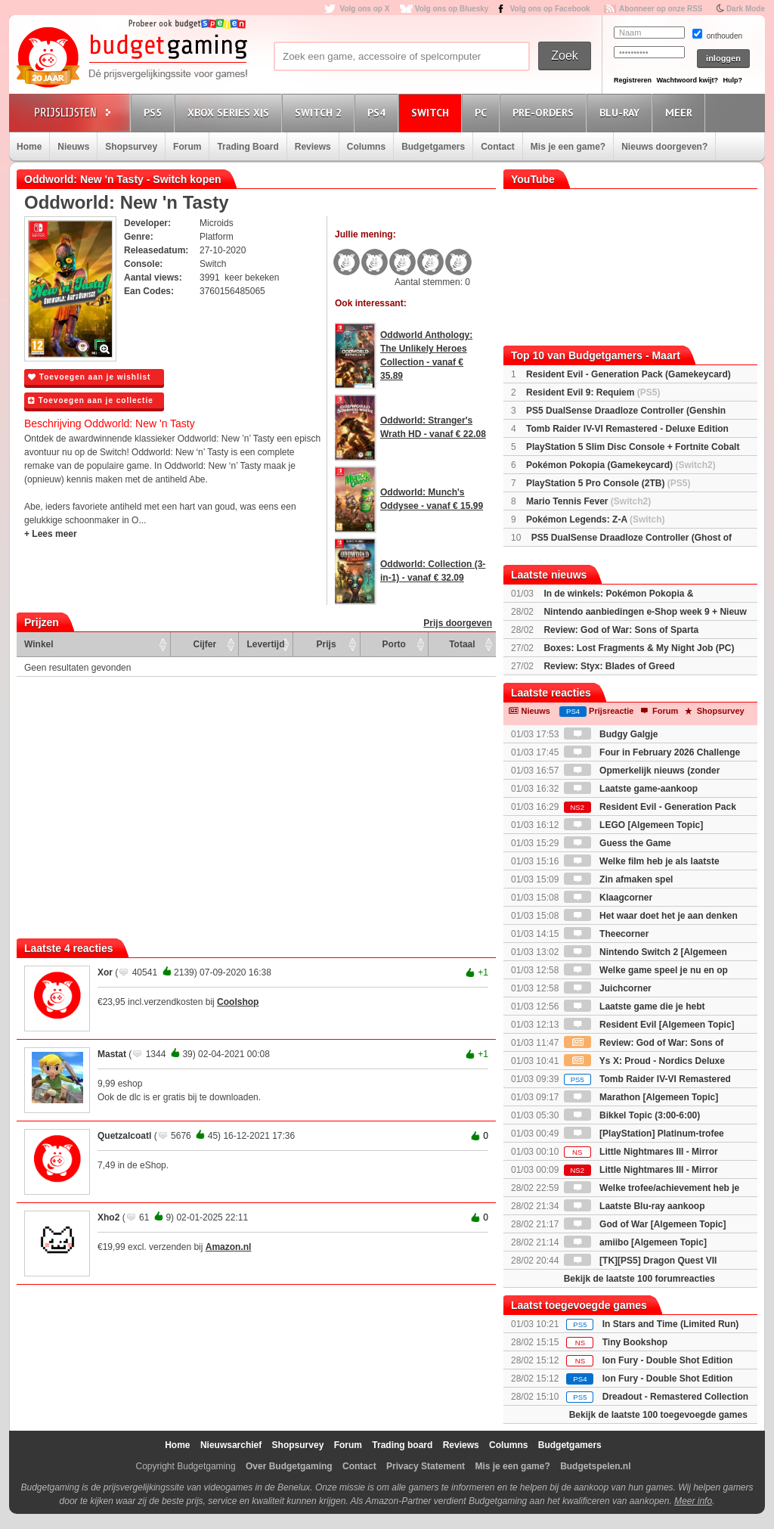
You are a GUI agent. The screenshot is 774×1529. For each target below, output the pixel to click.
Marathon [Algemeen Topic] (641, 1097)
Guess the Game (617, 843)
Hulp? (732, 80)
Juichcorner (608, 988)
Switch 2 (320, 112)
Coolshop (238, 1002)
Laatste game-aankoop (631, 788)
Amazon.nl (229, 1247)
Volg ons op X (364, 9)
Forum (187, 146)
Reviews (313, 146)
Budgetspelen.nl (595, 1466)
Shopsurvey (131, 146)
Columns (366, 146)
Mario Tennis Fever (588, 501)
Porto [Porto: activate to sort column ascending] (394, 644)
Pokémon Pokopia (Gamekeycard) (621, 465)
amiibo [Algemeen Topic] (635, 1242)
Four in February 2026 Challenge (652, 752)
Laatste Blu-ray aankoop (634, 1206)
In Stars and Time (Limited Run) (670, 1324)
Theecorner (606, 934)
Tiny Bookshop (634, 1342)
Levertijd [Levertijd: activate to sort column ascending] (265, 644)
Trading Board (247, 146)
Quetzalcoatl (124, 1135)
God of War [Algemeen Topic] (645, 1224)
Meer (681, 112)
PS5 (155, 112)
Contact (498, 146)
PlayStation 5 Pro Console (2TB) (608, 483)
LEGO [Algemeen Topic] (633, 825)
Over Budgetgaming (289, 1466)
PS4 (378, 112)
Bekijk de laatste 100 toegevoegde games (658, 1415)
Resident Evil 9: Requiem (593, 392)
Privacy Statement (425, 1466)
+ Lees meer (50, 534)
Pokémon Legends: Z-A (595, 519)
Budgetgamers (433, 146)
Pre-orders (545, 112)
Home (29, 146)
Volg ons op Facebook (550, 9)
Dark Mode (745, 9)
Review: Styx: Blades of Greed (608, 666)
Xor (105, 972)
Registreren (633, 80)
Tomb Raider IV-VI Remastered (647, 1079)
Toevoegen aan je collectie (90, 400)
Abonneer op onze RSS (661, 9)
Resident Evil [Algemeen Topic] (649, 1024)
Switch (432, 112)
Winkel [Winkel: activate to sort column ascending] (39, 644)
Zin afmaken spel (618, 879)
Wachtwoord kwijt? (687, 80)
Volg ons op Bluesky (452, 9)
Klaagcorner (608, 897)
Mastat (112, 1054)
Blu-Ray (621, 112)
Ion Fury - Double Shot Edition (667, 1360)
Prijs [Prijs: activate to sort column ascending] (326, 644)
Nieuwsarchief (231, 1445)
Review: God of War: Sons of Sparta (620, 630)
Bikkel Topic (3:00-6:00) (632, 1115)
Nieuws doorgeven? (664, 146)
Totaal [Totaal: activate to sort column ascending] (462, 644)
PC (483, 112)
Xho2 (108, 1217)
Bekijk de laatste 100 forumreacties (639, 1278)
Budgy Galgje (611, 734)
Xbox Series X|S (230, 112)
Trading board (402, 1445)
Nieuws (73, 146)
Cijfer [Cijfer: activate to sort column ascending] (205, 644)
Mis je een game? (568, 146)
